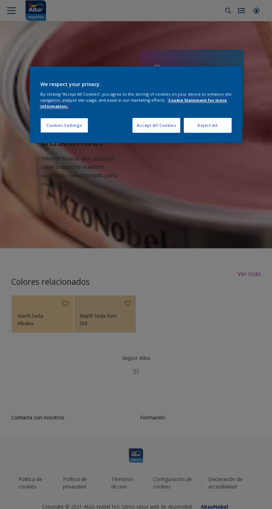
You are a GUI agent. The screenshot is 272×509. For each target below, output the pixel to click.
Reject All (208, 125)
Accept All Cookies (156, 125)
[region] (136, 104)
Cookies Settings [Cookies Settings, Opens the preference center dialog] (64, 125)
